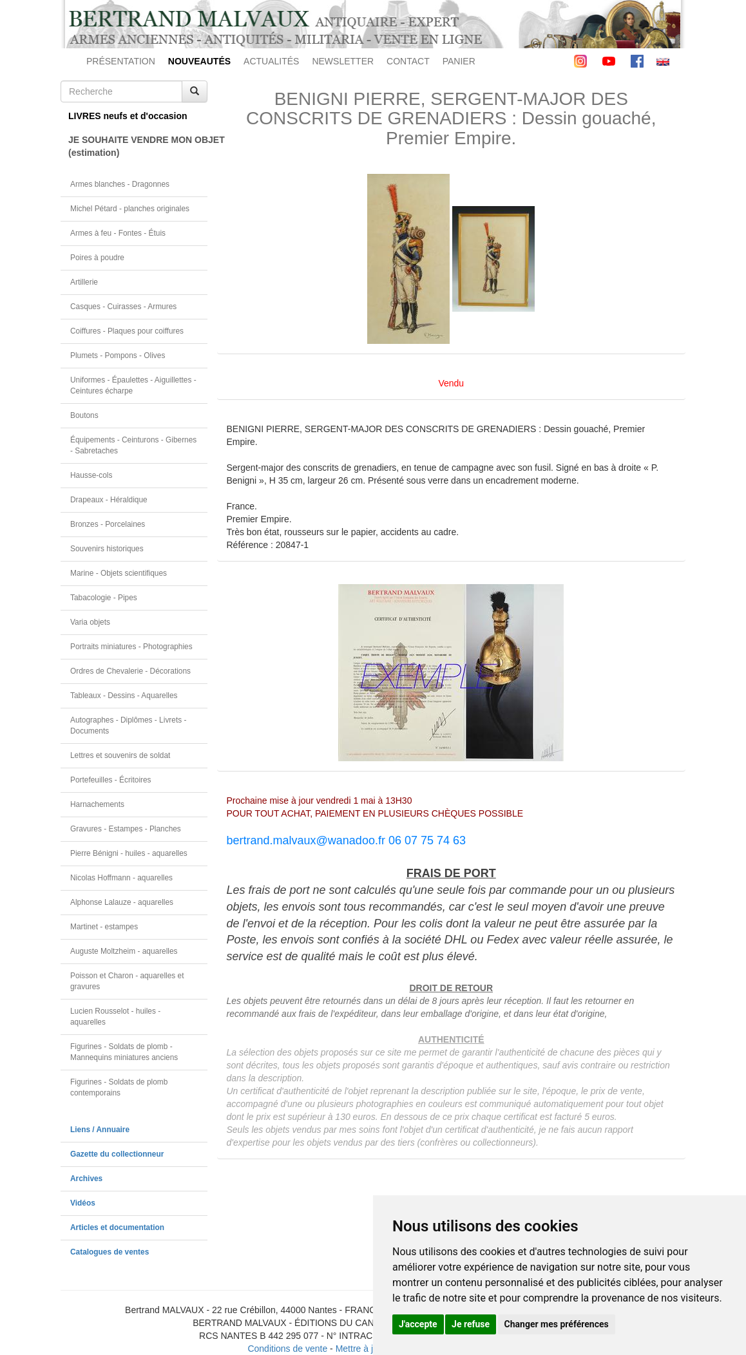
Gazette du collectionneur (117, 1154)
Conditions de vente (287, 1348)
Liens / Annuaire (99, 1129)
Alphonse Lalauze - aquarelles (121, 902)
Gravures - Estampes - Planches (125, 828)
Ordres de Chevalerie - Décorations (130, 671)
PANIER (459, 61)
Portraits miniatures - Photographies (131, 646)
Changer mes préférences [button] (556, 1324)
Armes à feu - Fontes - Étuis (118, 233)
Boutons (84, 415)
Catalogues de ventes (109, 1251)
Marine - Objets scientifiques (118, 573)
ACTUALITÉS (271, 61)
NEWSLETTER (343, 61)
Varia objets (90, 622)
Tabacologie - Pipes (103, 597)
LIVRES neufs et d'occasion (127, 116)
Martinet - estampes (104, 926)
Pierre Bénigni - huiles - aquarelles (128, 853)
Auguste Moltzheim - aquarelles (124, 951)
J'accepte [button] (418, 1324)
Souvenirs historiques (107, 548)
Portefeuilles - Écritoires (110, 779)
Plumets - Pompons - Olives (117, 355)
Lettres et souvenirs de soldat (120, 755)
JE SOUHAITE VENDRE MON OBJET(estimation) (137, 146)
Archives (86, 1178)
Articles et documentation (117, 1227)
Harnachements (97, 804)
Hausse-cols (91, 475)
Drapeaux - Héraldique (109, 499)
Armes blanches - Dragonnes (119, 184)
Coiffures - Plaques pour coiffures (127, 331)
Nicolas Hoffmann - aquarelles (121, 877)
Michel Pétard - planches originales (129, 208)
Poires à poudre (97, 257)
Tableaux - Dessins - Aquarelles (124, 695)
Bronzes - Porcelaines (107, 524)
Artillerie (84, 282)
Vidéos (82, 1203)
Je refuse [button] (471, 1324)
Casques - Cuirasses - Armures (123, 306)
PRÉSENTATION (120, 61)
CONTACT (408, 61)
